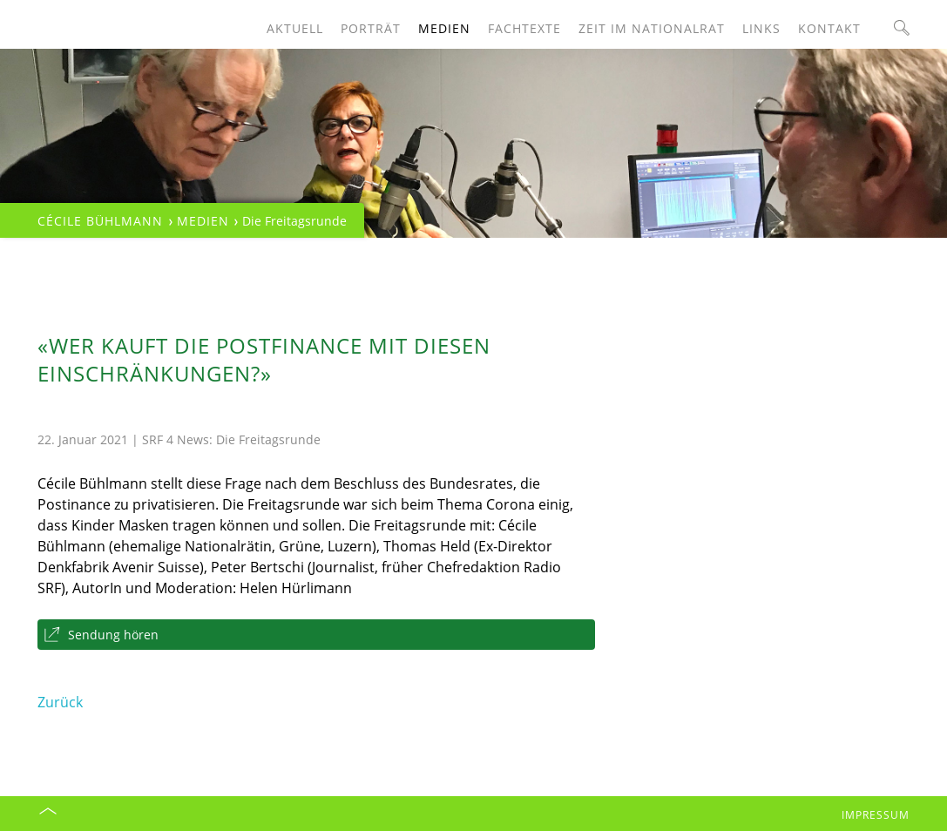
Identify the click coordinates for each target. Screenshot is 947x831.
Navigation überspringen (37, 0)
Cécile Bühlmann (100, 221)
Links (761, 28)
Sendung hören (113, 634)
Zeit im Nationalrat (651, 28)
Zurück (60, 702)
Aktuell (295, 28)
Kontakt (829, 28)
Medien (444, 28)
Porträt (371, 28)
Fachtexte (524, 28)
